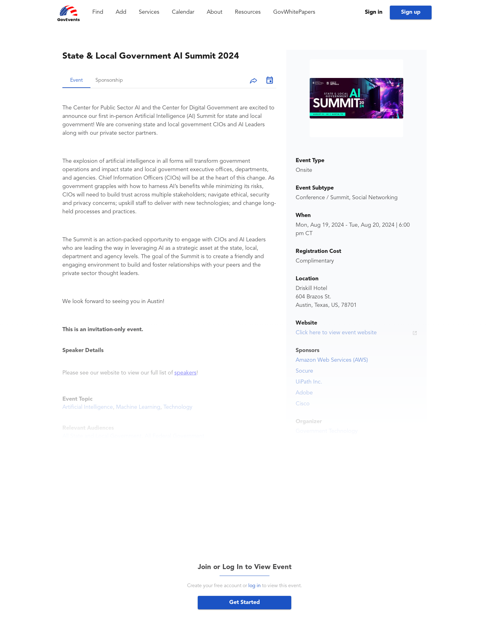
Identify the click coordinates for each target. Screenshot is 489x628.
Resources (248, 12)
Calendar (183, 12)
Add (121, 12)
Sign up (410, 12)
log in (254, 585)
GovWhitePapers (294, 12)
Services (149, 12)
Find (97, 12)
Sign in (373, 12)
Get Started (244, 602)
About (214, 12)
